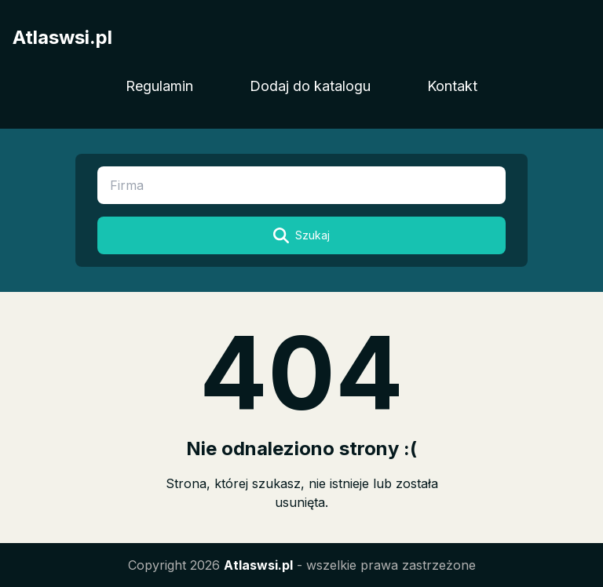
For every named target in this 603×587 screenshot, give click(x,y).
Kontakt (452, 86)
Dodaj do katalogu (310, 86)
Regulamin (159, 86)
